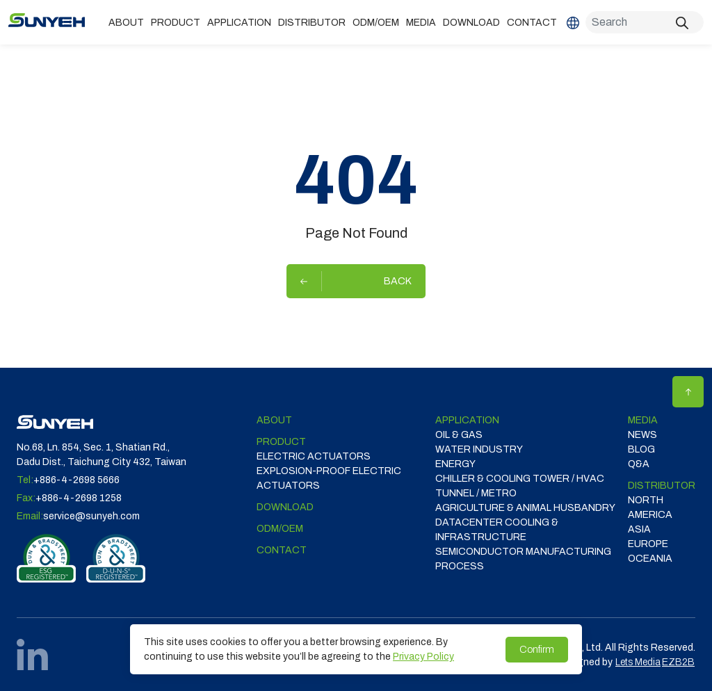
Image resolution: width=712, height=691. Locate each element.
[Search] (644, 22)
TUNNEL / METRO (476, 493)
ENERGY (455, 464)
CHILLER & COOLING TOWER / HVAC (519, 478)
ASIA (639, 529)
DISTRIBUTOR (312, 22)
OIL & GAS (459, 435)
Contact (532, 22)
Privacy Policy (423, 656)
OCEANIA (650, 558)
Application (239, 22)
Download (471, 22)
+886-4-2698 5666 (76, 480)
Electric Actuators (314, 456)
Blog (641, 449)
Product (175, 22)
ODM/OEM (376, 22)
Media (421, 22)
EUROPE (648, 544)
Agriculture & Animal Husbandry (525, 508)
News (642, 435)
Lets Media (638, 662)
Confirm (536, 649)
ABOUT (126, 22)
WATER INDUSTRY (479, 449)
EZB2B (678, 662)
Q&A (638, 464)
